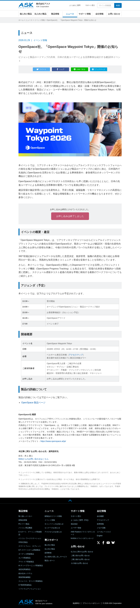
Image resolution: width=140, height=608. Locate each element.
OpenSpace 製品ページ (33, 402)
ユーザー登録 (76, 528)
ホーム (21, 20)
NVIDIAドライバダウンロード (82, 538)
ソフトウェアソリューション (29, 589)
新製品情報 (22, 520)
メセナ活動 (101, 528)
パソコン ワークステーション (29, 538)
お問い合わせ (114, 14)
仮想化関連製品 (24, 569)
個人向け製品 (26, 14)
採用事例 (48, 553)
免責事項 (76, 603)
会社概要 (100, 516)
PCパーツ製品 (24, 524)
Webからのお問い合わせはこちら (33, 459)
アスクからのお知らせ (53, 532)
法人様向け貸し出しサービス (56, 557)
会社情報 (99, 14)
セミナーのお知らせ (52, 528)
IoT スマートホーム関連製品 (29, 550)
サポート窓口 (90, 5)
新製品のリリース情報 (53, 516)
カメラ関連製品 (24, 558)
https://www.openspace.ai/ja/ (53, 441)
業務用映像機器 (24, 577)
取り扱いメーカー (25, 516)
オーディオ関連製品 (26, 554)
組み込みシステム (25, 573)
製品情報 (55, 14)
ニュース (70, 14)
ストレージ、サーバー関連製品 (30, 581)
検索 (118, 5)
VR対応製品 (23, 542)
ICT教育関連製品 (25, 585)
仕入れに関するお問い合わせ (82, 552)
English (99, 536)
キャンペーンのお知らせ (54, 524)
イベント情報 (39, 20)
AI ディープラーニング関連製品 (30, 566)
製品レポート (50, 561)
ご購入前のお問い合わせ (80, 556)
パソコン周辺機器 (25, 528)
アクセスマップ (76, 354)
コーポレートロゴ (104, 532)
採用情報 (100, 524)
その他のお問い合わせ (79, 563)
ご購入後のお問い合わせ (80, 559)
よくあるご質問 (74, 5)
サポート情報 (85, 14)
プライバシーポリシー (91, 603)
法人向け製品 (40, 14)
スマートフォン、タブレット (29, 546)
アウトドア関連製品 (26, 562)
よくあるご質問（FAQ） (80, 520)
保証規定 (74, 524)
